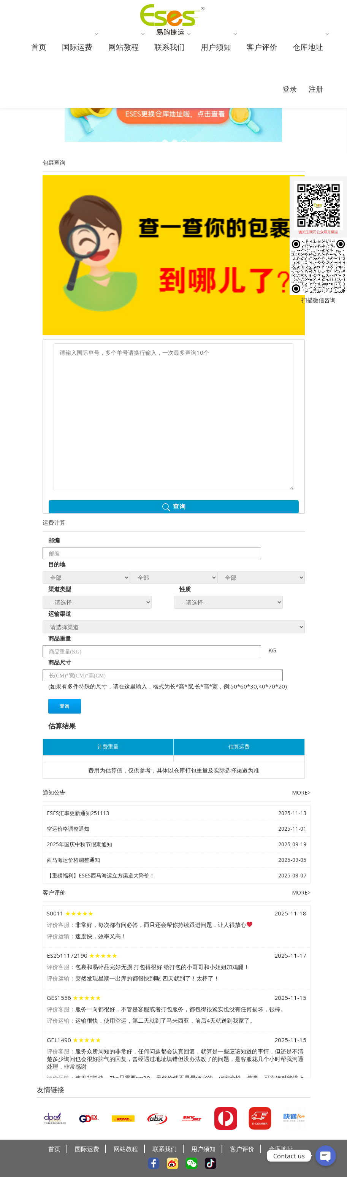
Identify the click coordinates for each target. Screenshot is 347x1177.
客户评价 (307, 58)
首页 (40, 58)
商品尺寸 (59, 670)
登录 (282, 143)
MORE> (300, 800)
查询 (65, 714)
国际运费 (84, 58)
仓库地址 (175, 99)
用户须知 (251, 58)
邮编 (54, 548)
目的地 (56, 572)
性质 (185, 597)
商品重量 (59, 646)
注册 (313, 143)
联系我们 (196, 58)
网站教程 (140, 58)
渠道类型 (59, 597)
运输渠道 (59, 622)
